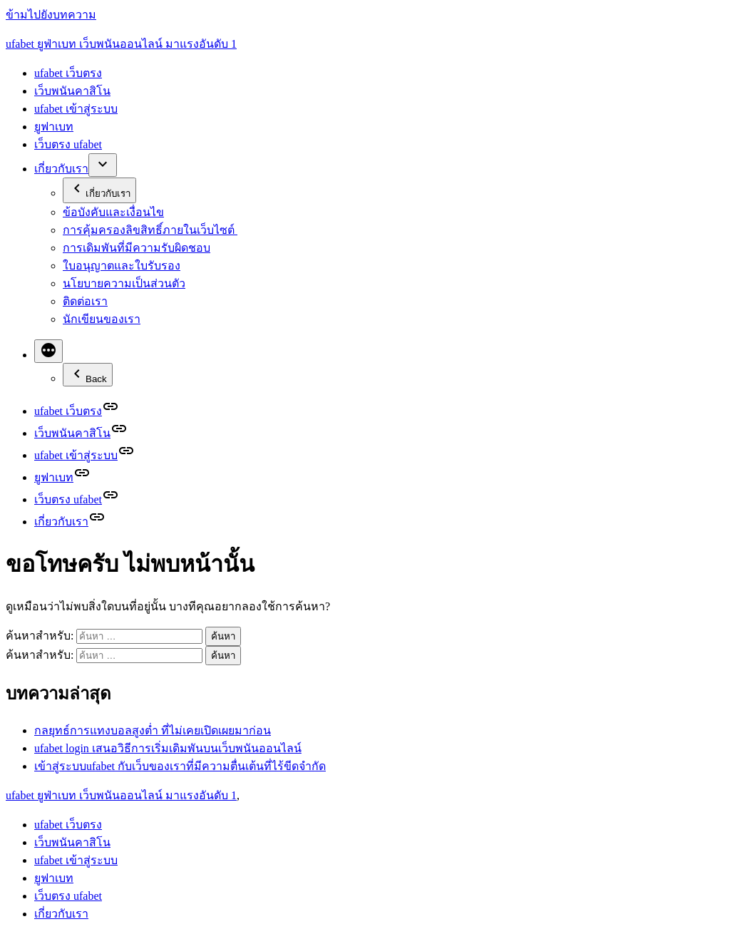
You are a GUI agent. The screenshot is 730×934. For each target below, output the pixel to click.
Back (87, 374)
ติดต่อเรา (85, 301)
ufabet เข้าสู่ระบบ (76, 109)
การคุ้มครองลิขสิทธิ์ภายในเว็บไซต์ (150, 230)
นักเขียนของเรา (101, 319)
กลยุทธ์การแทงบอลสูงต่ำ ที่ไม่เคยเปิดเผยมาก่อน (152, 730)
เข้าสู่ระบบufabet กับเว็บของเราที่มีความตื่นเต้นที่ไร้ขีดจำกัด (180, 766)
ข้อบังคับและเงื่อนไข (113, 212)
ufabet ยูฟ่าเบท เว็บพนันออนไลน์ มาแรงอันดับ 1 (121, 44)
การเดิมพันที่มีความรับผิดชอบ (136, 248)
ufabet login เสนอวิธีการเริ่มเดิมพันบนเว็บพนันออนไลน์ (168, 748)
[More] (48, 351)
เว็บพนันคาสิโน (72, 91)
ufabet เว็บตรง (68, 73)
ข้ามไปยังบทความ (51, 15)
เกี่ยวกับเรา (61, 169)
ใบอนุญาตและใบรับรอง (121, 266)
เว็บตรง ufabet (68, 144)
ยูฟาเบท (53, 126)
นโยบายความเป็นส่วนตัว (124, 283)
